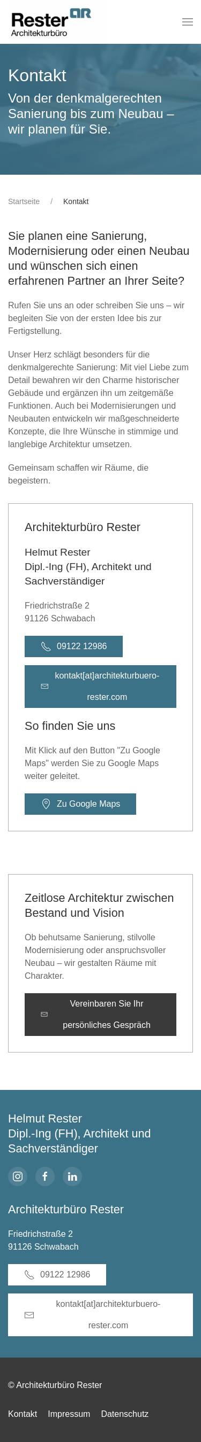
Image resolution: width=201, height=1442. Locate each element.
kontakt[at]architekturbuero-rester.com (100, 686)
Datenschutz (124, 1413)
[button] (187, 22)
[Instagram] (17, 1176)
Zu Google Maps (80, 804)
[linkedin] (72, 1176)
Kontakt (22, 1413)
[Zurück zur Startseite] (56, 22)
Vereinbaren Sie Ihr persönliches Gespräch (96, 1014)
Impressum (69, 1413)
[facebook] (45, 1176)
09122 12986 (74, 646)
